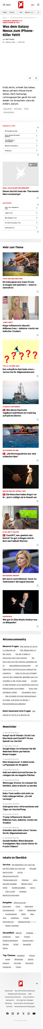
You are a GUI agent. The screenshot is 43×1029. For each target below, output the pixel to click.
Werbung (8, 1003)
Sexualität (27, 944)
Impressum (9, 991)
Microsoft (29, 963)
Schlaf (15, 944)
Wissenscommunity (11, 876)
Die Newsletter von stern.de (23, 865)
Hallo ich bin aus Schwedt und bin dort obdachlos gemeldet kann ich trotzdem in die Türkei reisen (20, 677)
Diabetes (29, 933)
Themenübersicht (10, 880)
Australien (7, 906)
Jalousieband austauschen (20, 665)
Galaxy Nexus (8, 109)
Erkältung (7, 937)
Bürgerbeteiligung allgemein (14, 704)
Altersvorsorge (20, 903)
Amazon (6, 963)
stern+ (32, 888)
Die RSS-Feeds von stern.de (14, 868)
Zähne (5, 948)
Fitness (27, 937)
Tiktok (18, 967)
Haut (17, 937)
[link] (38, 5)
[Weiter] (38, 12)
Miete (23, 914)
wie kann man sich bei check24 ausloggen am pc (20, 662)
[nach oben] (37, 983)
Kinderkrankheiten (10, 940)
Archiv (20, 872)
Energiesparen (8, 910)
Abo (32, 5)
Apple (7, 959)
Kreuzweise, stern (29, 692)
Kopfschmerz (27, 940)
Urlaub (26, 918)
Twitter (31, 959)
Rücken (6, 944)
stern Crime (10, 891)
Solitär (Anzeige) (12, 925)
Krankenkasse (11, 914)
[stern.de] (20, 4)
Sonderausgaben (18, 888)
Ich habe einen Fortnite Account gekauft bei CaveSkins (20, 669)
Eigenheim (29, 906)
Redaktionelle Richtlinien (17, 994)
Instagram (7, 967)
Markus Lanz (29, 12)
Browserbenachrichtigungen (25, 1006)
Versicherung (8, 922)
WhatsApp (19, 959)
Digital (5, 17)
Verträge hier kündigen (24, 1000)
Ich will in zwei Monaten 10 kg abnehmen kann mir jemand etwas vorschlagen (20, 685)
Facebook (21, 955)
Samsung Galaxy (9, 112)
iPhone (26, 109)
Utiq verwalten (28, 997)
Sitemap (25, 880)
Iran (21, 12)
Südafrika (15, 918)
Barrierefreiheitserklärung (24, 991)
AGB (29, 994)
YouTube (17, 963)
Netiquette (10, 1000)
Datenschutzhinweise (13, 997)
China (18, 906)
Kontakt (9, 1006)
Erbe (21, 910)
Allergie (19, 933)
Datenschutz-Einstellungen (24, 1003)
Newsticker (10, 726)
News (5, 12)
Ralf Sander (10, 39)
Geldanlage (31, 910)
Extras (12, 12)
